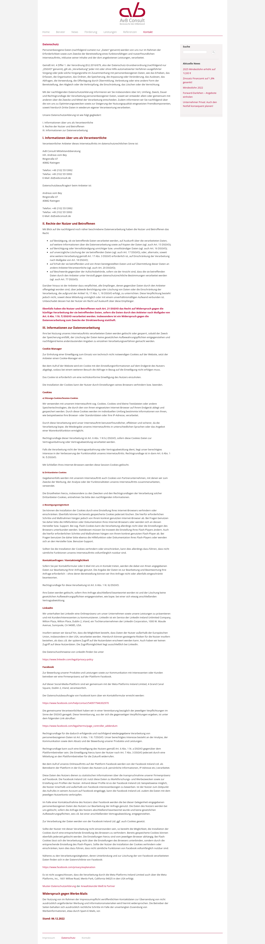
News (75, 32)
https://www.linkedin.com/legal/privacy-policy (68, 659)
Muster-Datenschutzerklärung (59, 886)
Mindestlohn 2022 (193, 87)
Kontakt (148, 32)
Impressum (48, 937)
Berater (60, 32)
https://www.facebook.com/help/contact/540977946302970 (76, 703)
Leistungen (110, 32)
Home (46, 32)
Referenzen (130, 32)
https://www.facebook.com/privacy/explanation (69, 867)
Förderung (91, 32)
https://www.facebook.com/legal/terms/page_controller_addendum (80, 725)
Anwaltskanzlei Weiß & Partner (98, 886)
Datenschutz (68, 937)
